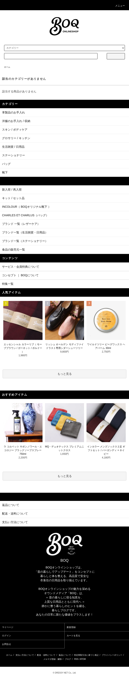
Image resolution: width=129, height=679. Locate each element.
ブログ (68, 659)
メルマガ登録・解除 (52, 659)
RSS (76, 659)
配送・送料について (46, 655)
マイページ (7, 627)
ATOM (83, 659)
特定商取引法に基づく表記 (86, 655)
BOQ (64, 560)
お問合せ (6, 644)
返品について (65, 655)
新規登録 (71, 627)
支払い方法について (25, 655)
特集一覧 (7, 283)
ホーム (7, 67)
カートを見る (73, 635)
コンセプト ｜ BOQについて (20, 275)
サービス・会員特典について (20, 266)
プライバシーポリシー (112, 655)
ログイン (6, 635)
